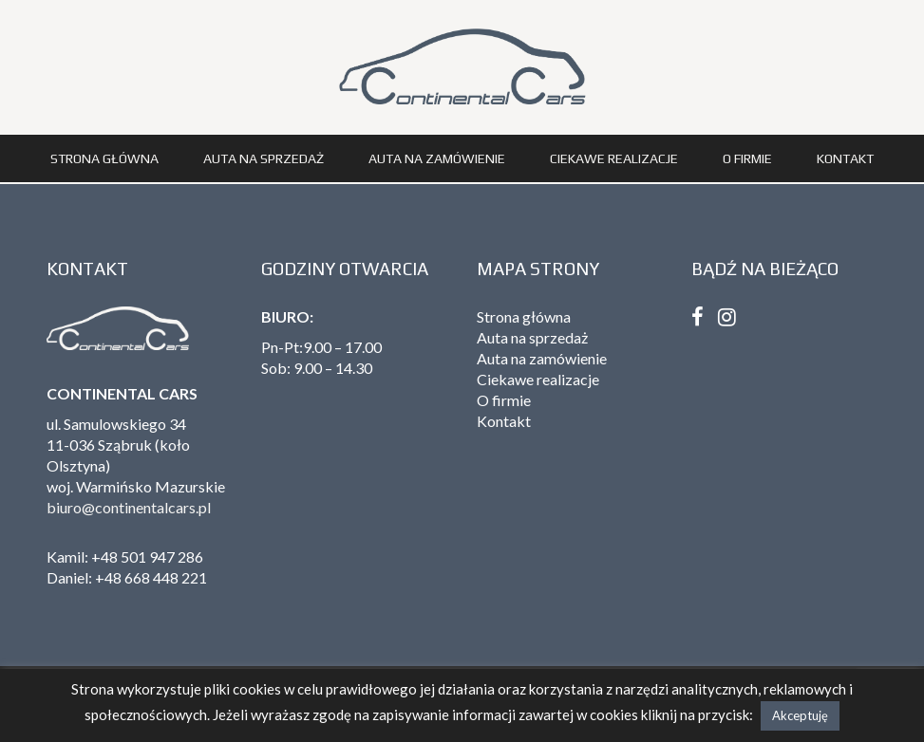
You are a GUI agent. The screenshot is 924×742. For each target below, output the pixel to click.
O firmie (747, 158)
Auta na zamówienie (436, 158)
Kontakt (845, 158)
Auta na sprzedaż (263, 158)
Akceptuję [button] (800, 715)
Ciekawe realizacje (614, 158)
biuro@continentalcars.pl (129, 507)
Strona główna (104, 158)
